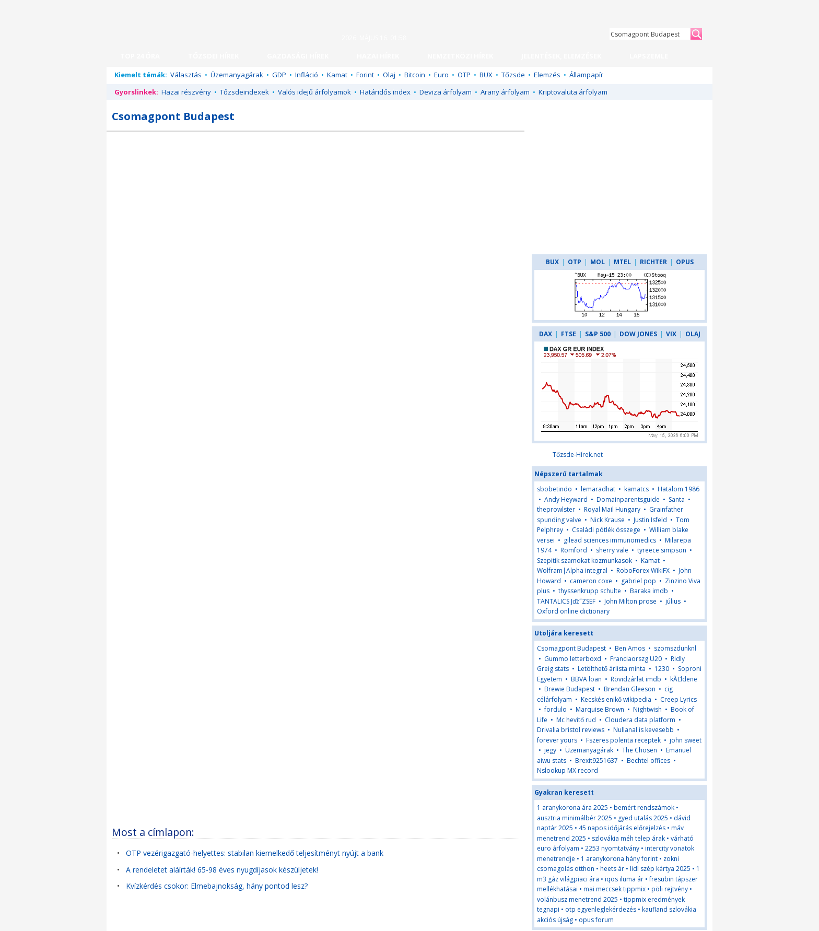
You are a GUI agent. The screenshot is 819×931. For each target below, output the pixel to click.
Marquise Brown (600, 709)
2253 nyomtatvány (612, 848)
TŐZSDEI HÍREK (213, 56)
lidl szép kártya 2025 (660, 868)
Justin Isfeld (650, 519)
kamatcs (636, 489)
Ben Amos (630, 648)
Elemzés (547, 74)
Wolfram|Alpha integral (572, 570)
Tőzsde (513, 74)
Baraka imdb (649, 590)
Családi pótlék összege (606, 529)
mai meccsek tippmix (614, 889)
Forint (365, 74)
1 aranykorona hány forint (619, 858)
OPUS (685, 261)
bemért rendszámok (644, 807)
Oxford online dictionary (573, 611)
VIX (671, 333)
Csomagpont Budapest (571, 648)
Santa (677, 499)
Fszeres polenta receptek (623, 740)
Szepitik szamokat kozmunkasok (584, 560)
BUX (486, 74)
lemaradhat (598, 489)
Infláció (306, 74)
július (673, 601)
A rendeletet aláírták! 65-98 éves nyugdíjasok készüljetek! (222, 870)
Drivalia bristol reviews (570, 729)
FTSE (568, 333)
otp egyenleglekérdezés (600, 909)
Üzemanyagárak (236, 74)
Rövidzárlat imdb (636, 679)
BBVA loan (586, 679)
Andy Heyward (566, 499)
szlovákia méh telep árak (628, 838)
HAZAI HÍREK (378, 56)
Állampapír (586, 74)
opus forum (596, 919)
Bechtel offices (648, 760)
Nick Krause (607, 519)
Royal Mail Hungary (612, 509)
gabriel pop (638, 580)
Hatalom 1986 (678, 489)
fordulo (555, 709)
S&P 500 (598, 333)
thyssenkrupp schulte (589, 590)
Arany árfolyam (505, 92)
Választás (186, 74)
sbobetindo (554, 489)
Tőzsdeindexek (244, 92)
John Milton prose (630, 601)
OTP (464, 74)
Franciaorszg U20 (636, 658)
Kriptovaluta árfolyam (573, 92)
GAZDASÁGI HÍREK (298, 56)
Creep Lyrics (678, 699)
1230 (661, 668)
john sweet (685, 740)
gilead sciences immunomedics (610, 540)
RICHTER (653, 261)
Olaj (389, 74)
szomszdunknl (675, 648)
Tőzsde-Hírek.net (578, 454)
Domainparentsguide (628, 499)
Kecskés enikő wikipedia (616, 699)
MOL (597, 261)
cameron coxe (591, 580)
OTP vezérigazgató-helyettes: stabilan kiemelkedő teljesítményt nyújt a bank (254, 853)
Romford (573, 550)
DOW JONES (638, 333)
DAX (545, 333)
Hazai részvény (186, 92)
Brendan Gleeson (630, 689)
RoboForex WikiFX (643, 570)
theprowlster (556, 509)
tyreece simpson (661, 550)
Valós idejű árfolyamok (314, 92)
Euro (441, 74)
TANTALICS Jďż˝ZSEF (566, 601)
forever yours (557, 740)
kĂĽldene (683, 679)
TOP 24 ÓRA (140, 56)
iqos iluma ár (624, 879)
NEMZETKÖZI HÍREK (460, 56)
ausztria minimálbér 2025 (574, 818)
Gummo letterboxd (572, 658)
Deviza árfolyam (445, 92)
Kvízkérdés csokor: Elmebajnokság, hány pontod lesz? (217, 886)
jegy (550, 750)
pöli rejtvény (669, 889)
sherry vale (612, 550)
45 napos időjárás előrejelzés (622, 827)
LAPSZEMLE (648, 56)
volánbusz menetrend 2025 (577, 899)
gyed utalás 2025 (643, 818)
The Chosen (639, 750)
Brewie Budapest (569, 689)
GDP (279, 74)
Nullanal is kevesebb (643, 729)
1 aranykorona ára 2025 (572, 807)
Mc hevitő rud (576, 719)
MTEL (622, 261)
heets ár (612, 868)
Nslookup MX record (567, 770)
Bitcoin (414, 74)
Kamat (337, 74)
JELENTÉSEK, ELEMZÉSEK (561, 56)
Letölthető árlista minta (612, 668)
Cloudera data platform (640, 719)
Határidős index (385, 92)
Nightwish (647, 709)
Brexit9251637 (596, 760)
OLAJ (692, 333)
